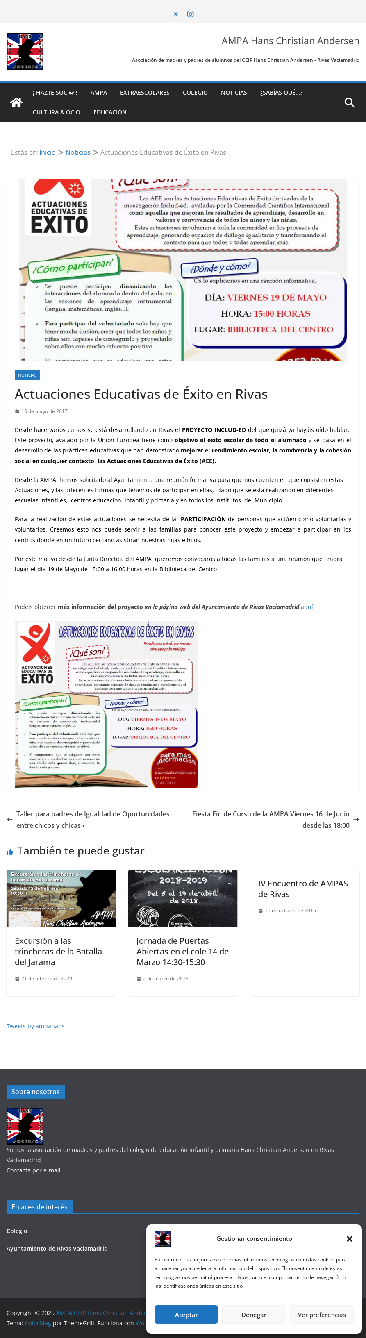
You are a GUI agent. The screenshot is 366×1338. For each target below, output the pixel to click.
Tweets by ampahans (36, 1026)
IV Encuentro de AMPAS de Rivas (303, 889)
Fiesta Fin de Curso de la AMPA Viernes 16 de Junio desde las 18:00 (275, 819)
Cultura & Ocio (56, 112)
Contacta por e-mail (34, 1170)
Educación (110, 112)
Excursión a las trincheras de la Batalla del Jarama (58, 951)
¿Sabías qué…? (281, 92)
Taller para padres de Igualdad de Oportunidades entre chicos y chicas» (88, 819)
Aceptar (186, 1315)
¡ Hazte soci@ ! (55, 92)
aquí (307, 607)
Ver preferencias (322, 1315)
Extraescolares (145, 92)
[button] (350, 1239)
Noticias (234, 92)
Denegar (253, 1315)
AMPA (99, 92)
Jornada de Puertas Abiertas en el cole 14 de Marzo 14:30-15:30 (182, 951)
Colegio (195, 92)
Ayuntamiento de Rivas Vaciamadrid (57, 1248)
